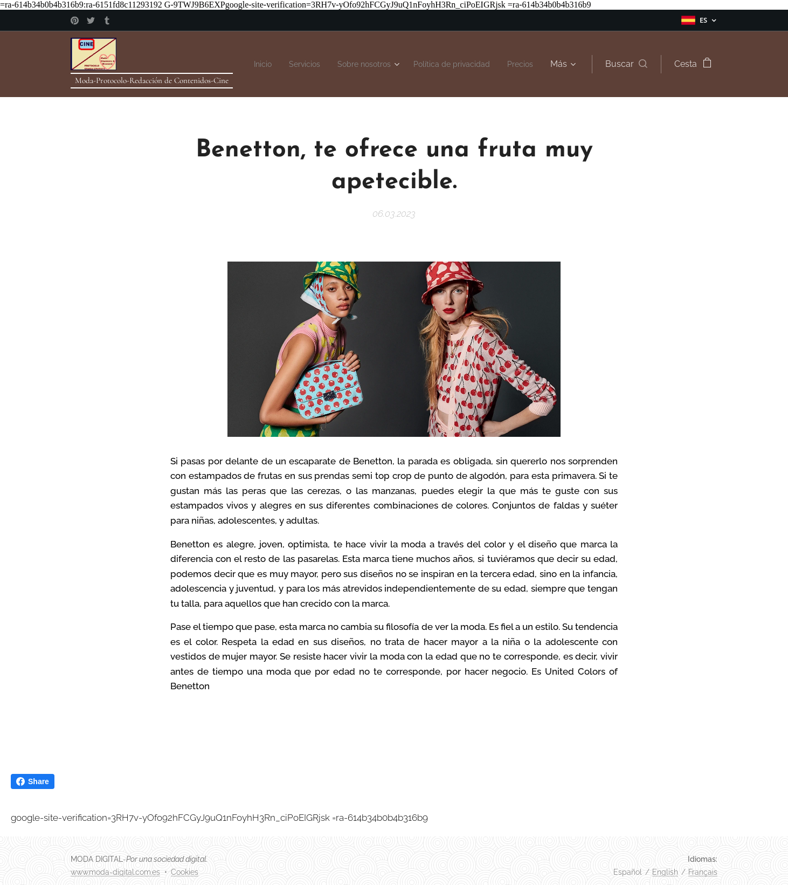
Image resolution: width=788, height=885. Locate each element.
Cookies (184, 872)
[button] (626, 64)
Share (32, 781)
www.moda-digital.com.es (115, 872)
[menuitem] (285, 64)
